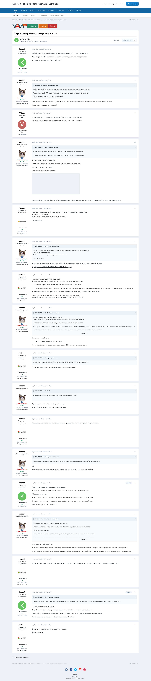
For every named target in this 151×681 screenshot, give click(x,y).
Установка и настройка (39, 41)
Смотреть (32, 26)
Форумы (15, 15)
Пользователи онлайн (57, 15)
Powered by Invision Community (75, 678)
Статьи (33, 15)
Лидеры (78, 10)
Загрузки (24, 15)
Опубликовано (41, 49)
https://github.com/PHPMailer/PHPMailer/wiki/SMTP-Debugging (52, 267)
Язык (75, 674)
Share (116, 40)
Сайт (16, 11)
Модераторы (43, 15)
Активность (41, 10)
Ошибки (70, 10)
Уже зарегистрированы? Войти (114, 4)
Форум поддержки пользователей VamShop (35, 4)
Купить (52, 26)
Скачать (43, 26)
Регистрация (132, 4)
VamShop (24, 10)
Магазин (51, 10)
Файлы (32, 10)
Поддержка (60, 10)
